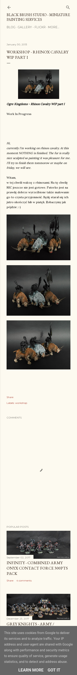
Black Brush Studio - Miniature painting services (38, 17)
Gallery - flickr (32, 27)
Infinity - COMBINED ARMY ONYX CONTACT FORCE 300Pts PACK (37, 568)
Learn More (31, 670)
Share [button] (10, 397)
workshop (21, 402)
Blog (11, 27)
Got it (54, 670)
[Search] (68, 6)
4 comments (24, 580)
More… (53, 27)
